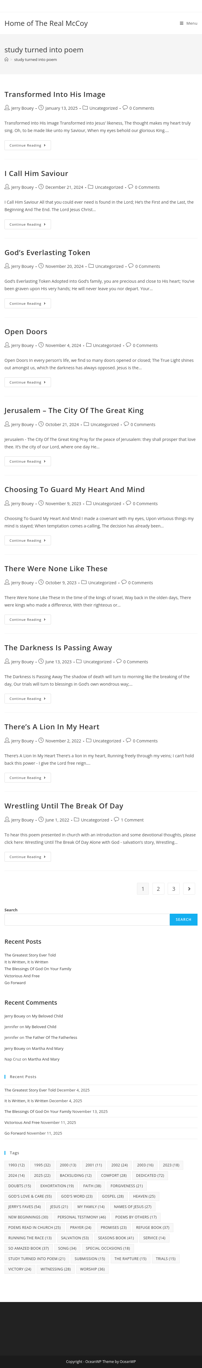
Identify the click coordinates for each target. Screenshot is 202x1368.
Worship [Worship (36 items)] (92, 1269)
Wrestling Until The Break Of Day (64, 806)
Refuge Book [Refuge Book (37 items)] (152, 1227)
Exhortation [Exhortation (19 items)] (57, 1185)
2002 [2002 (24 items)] (119, 1165)
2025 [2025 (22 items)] (42, 1175)
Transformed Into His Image (55, 94)
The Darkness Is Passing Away (58, 647)
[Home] (6, 59)
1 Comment (132, 820)
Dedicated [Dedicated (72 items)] (150, 1175)
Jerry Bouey (22, 108)
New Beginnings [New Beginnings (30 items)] (28, 1217)
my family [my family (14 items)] (91, 1206)
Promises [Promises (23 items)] (114, 1227)
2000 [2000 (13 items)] (68, 1165)
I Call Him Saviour (36, 173)
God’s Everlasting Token (47, 252)
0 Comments (141, 108)
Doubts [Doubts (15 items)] (19, 1185)
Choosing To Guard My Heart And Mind (74, 489)
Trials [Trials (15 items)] (165, 1258)
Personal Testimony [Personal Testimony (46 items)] (82, 1217)
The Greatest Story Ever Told (30, 955)
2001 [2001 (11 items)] (94, 1165)
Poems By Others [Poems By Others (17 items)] (136, 1217)
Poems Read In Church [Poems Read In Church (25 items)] (34, 1227)
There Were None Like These (56, 568)
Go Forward (15, 982)
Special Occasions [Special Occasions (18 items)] (108, 1248)
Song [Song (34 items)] (67, 1248)
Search (11, 909)
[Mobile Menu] (189, 23)
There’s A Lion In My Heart (52, 726)
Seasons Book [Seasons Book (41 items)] (116, 1237)
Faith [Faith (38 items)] (92, 1185)
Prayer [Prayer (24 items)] (80, 1227)
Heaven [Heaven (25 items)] (144, 1196)
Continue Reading (30, 146)
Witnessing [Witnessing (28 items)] (56, 1269)
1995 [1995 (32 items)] (42, 1165)
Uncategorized (104, 108)
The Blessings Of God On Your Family (37, 968)
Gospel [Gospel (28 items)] (113, 1196)
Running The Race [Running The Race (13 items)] (30, 1237)
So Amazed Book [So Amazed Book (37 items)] (28, 1248)
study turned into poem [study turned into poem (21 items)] (36, 1258)
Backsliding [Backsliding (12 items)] (76, 1175)
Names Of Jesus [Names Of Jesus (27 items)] (133, 1206)
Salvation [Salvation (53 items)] (75, 1237)
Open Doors (25, 331)
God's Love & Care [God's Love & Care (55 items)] (30, 1196)
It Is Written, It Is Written (26, 962)
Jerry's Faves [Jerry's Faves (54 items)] (24, 1206)
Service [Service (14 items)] (154, 1237)
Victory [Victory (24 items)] (19, 1269)
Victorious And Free (22, 976)
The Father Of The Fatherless (51, 1037)
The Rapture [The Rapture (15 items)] (131, 1258)
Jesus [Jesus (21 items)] (59, 1206)
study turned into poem (35, 59)
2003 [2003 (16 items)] (145, 1165)
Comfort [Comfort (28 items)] (114, 1175)
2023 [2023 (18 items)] (171, 1165)
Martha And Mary (48, 1048)
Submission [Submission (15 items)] (90, 1258)
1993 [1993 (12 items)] (16, 1165)
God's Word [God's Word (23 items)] (77, 1196)
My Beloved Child (47, 1016)
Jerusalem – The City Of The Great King (74, 410)
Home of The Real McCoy (46, 23)
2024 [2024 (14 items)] (16, 1175)
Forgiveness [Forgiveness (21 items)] (127, 1185)
